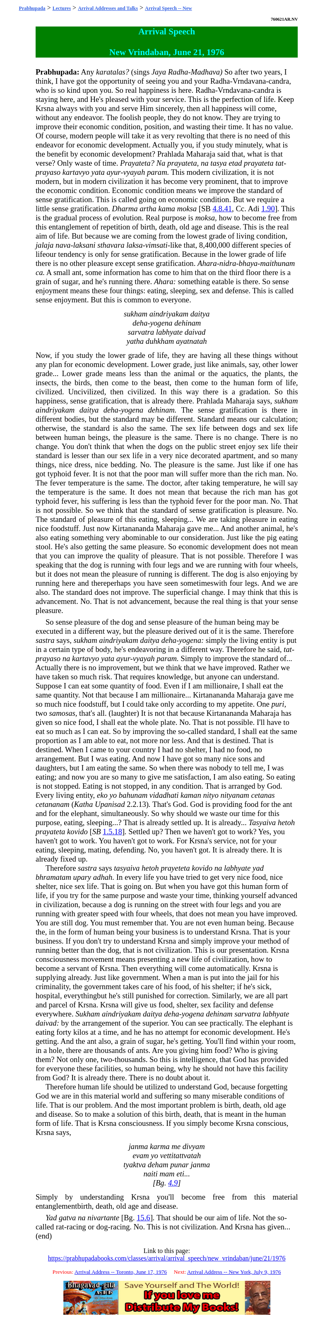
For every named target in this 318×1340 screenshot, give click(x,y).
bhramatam (53, 877)
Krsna (45, 108)
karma (160, 1146)
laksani (84, 245)
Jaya (159, 72)
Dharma (124, 208)
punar (179, 1164)
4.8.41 (222, 208)
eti (180, 1173)
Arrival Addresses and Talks (108, 8)
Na (161, 163)
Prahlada (170, 154)
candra (279, 81)
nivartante (103, 1217)
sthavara (110, 245)
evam (140, 1155)
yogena (161, 323)
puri (277, 704)
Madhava (205, 72)
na (205, 163)
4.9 (173, 1182)
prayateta (182, 163)
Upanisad (110, 804)
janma (138, 1146)
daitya (200, 313)
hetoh (286, 822)
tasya (218, 163)
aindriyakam (168, 313)
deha (139, 323)
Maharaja (200, 154)
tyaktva (134, 1164)
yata (98, 172)
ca (39, 272)
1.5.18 (112, 831)
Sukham (87, 1013)
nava (62, 245)
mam (166, 1173)
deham (158, 1164)
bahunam (133, 795)
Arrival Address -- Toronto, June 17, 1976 (121, 1272)
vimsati (156, 245)
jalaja (45, 245)
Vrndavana (249, 81)
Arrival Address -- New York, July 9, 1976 (234, 1272)
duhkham (160, 341)
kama (166, 208)
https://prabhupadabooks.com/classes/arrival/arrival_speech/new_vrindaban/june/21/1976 (167, 1258)
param (157, 172)
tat (279, 163)
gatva (67, 1217)
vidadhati (163, 795)
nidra (227, 263)
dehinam (187, 323)
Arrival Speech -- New (168, 8)
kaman (191, 795)
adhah (103, 877)
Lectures (62, 8)
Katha (83, 804)
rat (60, 1226)
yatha (135, 341)
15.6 (143, 1217)
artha (148, 208)
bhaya (248, 263)
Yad (51, 1217)
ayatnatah (191, 341)
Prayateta (135, 163)
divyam (194, 1146)
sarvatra (141, 332)
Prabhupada (32, 8)
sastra (45, 640)
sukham (135, 313)
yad (258, 868)
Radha (178, 72)
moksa (187, 208)
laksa (134, 245)
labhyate (169, 332)
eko (102, 795)
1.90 (268, 208)
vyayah (134, 172)
